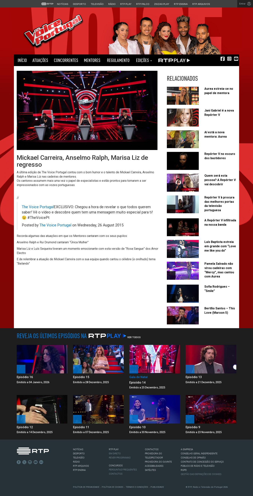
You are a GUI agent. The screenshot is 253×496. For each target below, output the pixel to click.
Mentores (92, 60)
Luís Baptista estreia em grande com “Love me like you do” (220, 246)
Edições (143, 60)
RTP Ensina (79, 470)
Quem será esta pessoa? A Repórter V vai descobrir (220, 180)
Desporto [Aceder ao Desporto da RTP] (79, 4)
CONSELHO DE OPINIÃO (193, 457)
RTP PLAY (173, 60)
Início (22, 60)
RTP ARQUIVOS (81, 466)
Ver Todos (134, 337)
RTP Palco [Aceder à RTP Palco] (142, 4)
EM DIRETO (115, 453)
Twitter (24, 462)
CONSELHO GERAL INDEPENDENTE (199, 453)
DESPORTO (79, 453)
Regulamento (118, 60)
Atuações (40, 60)
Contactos (115, 474)
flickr (41, 462)
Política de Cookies (112, 487)
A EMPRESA (187, 449)
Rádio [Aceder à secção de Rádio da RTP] (112, 4)
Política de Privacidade (86, 487)
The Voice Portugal (38, 207)
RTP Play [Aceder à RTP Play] (126, 4)
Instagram (30, 462)
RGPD (184, 470)
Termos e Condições (137, 487)
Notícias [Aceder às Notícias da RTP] (62, 4)
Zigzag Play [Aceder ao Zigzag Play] (161, 4)
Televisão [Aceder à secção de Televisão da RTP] (97, 4)
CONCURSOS (116, 465)
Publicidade (157, 487)
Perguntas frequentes (123, 469)
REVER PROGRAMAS (119, 457)
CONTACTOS (151, 449)
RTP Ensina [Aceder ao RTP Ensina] (181, 4)
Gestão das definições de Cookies (201, 474)
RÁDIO (76, 462)
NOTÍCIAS (78, 449)
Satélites (150, 470)
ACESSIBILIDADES (154, 466)
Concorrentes (66, 60)
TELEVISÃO (78, 457)
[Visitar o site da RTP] (47, 4)
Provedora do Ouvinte (158, 462)
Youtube (36, 462)
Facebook (19, 462)
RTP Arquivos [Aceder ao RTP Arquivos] (201, 4)
